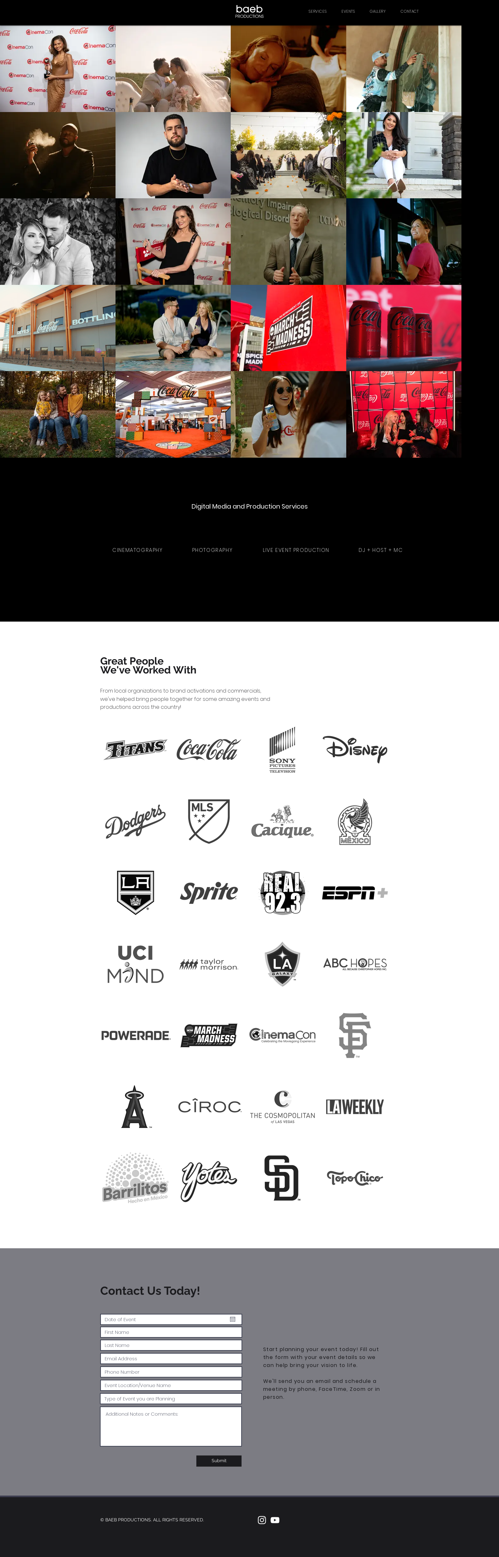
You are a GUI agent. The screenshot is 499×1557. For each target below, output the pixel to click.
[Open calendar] (232, 1319)
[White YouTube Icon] (275, 1520)
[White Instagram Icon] (262, 1520)
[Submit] (219, 1461)
